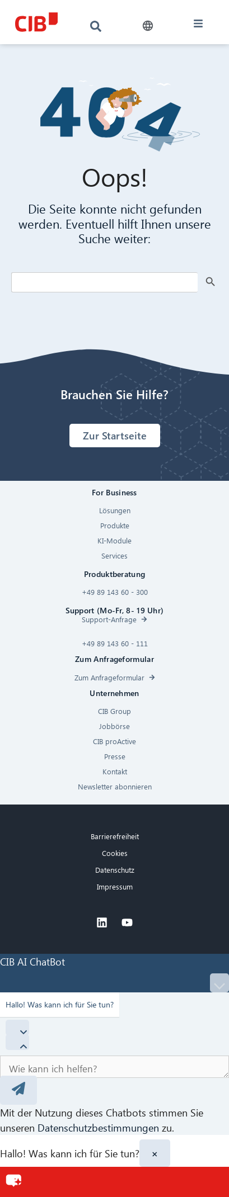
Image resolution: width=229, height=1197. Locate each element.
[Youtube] (127, 922)
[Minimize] (219, 982)
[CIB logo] (36, 22)
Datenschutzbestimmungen (98, 1127)
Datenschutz (114, 869)
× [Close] (154, 1153)
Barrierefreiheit (115, 836)
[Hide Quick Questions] (17, 1027)
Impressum (115, 886)
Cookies (115, 853)
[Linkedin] (102, 922)
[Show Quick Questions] (17, 1042)
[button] (148, 26)
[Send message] (18, 1090)
